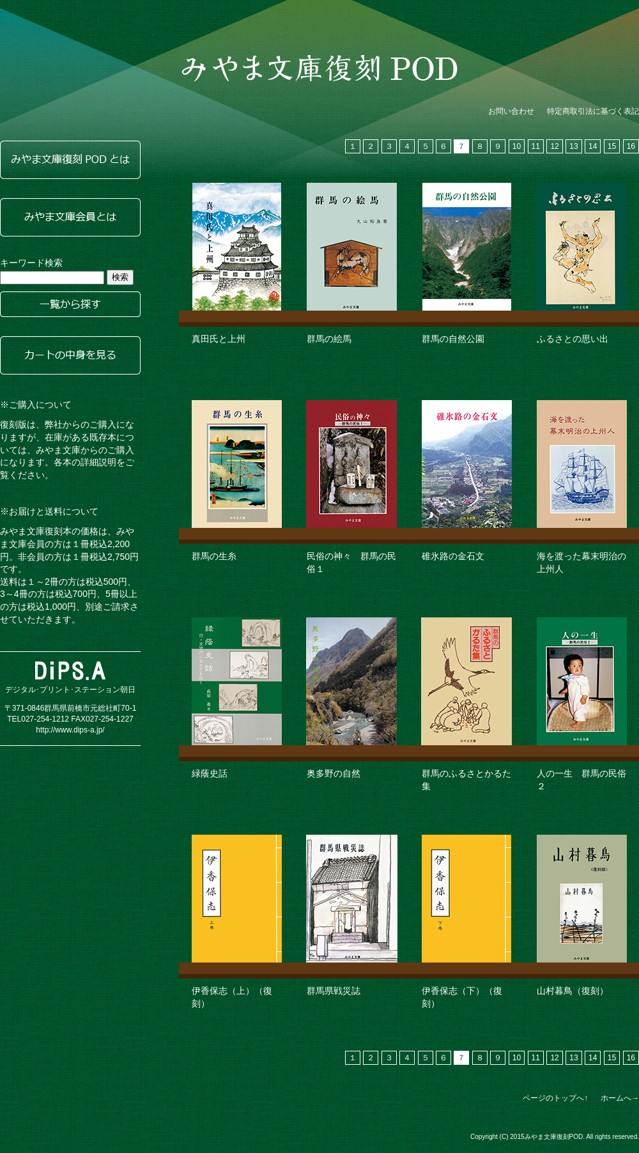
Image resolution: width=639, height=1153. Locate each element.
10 (516, 146)
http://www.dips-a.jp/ (70, 729)
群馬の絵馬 (329, 339)
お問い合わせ (511, 111)
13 (573, 146)
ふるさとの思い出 (572, 339)
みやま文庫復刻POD (319, 68)
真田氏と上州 (218, 339)
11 (536, 146)
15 (612, 146)
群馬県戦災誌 (333, 991)
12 (554, 146)
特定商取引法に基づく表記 (593, 111)
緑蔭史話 (209, 773)
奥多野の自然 (333, 773)
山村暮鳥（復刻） (572, 991)
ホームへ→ (620, 1098)
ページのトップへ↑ (555, 1098)
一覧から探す (70, 304)
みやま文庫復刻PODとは (70, 160)
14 (593, 146)
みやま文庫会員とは (70, 217)
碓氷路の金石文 (453, 556)
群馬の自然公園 (453, 339)
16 (631, 146)
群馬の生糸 (214, 556)
